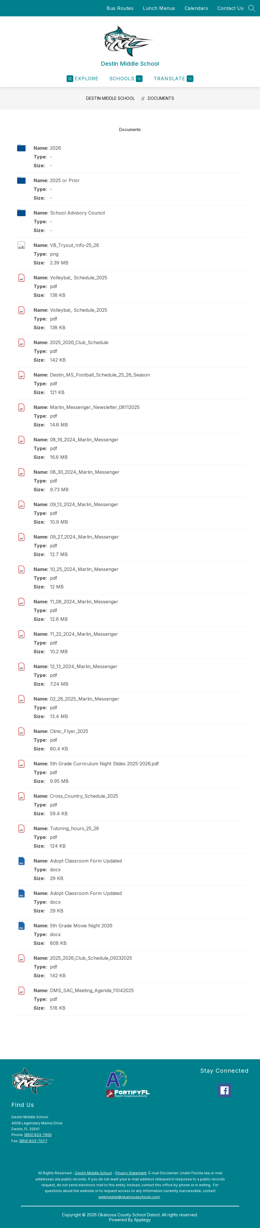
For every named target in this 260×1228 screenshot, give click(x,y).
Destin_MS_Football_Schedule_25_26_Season (100, 375)
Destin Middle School (110, 98)
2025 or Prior (65, 180)
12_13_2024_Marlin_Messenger (83, 666)
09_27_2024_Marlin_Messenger (84, 537)
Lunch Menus (159, 8)
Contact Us (230, 8)
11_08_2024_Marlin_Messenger (84, 602)
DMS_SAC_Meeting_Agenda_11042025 (92, 990)
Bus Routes (120, 8)
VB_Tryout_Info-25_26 (74, 245)
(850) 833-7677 (33, 1141)
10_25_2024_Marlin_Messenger (84, 569)
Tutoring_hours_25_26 (74, 828)
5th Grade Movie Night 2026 (81, 926)
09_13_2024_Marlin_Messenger (84, 504)
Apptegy (142, 1219)
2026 (55, 148)
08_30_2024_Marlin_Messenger (84, 472)
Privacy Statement (131, 1173)
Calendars (196, 8)
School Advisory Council (77, 213)
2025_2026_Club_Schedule (79, 342)
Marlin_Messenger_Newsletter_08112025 (95, 407)
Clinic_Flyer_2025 (69, 731)
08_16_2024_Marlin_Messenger (84, 440)
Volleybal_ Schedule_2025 (78, 278)
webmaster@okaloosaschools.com (129, 1197)
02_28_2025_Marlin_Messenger (84, 699)
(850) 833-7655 (38, 1135)
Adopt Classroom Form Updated (86, 861)
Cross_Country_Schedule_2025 (84, 796)
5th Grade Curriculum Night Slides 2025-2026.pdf (104, 764)
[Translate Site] (172, 78)
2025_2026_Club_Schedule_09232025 (91, 958)
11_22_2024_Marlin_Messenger (84, 634)
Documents (161, 98)
